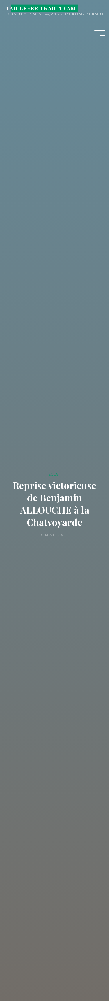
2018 (53, 474)
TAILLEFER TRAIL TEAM (41, 8)
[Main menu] (99, 33)
